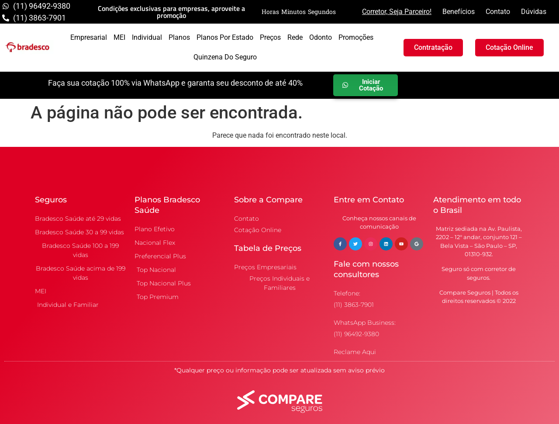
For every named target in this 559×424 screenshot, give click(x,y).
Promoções (355, 37)
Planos (179, 37)
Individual (147, 37)
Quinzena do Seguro (225, 57)
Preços (270, 37)
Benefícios (458, 11)
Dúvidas (533, 11)
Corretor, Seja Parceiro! (396, 11)
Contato (498, 11)
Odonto (320, 37)
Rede (295, 37)
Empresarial (88, 37)
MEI (119, 37)
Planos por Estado (225, 37)
